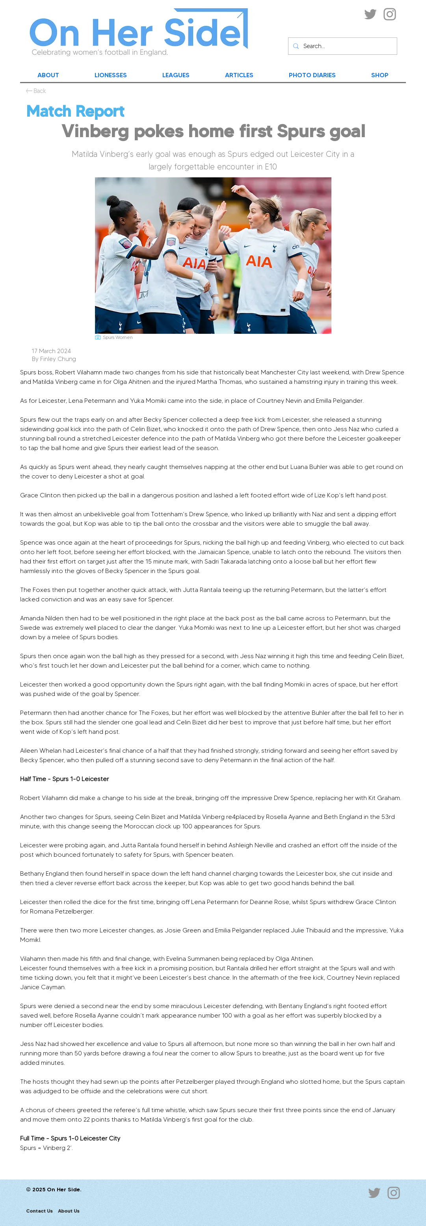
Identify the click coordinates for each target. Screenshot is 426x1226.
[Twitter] (370, 14)
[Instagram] (389, 14)
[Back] (39, 91)
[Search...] (341, 46)
